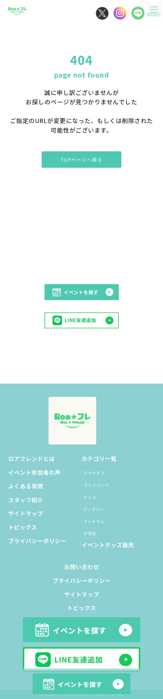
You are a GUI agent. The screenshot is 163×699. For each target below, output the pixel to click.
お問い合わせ (81, 567)
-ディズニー (93, 509)
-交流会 (89, 533)
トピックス (22, 527)
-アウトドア (93, 473)
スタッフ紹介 (25, 500)
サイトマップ (25, 513)
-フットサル (93, 521)
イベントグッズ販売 (108, 545)
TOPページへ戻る (82, 159)
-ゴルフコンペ (95, 485)
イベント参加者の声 (34, 472)
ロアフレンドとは (31, 458)
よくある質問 (25, 486)
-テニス (89, 497)
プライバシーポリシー (37, 541)
